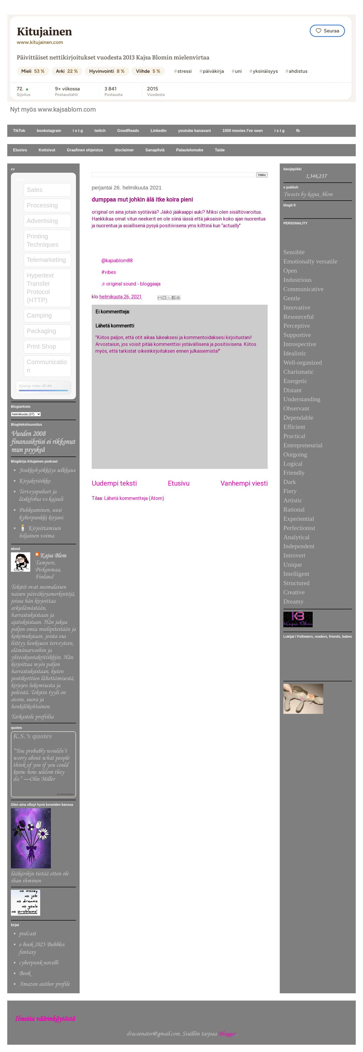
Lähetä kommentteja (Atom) (134, 498)
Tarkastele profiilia (32, 716)
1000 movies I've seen (242, 131)
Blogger (226, 1033)
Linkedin (158, 131)
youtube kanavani (194, 131)
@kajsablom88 (117, 260)
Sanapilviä (155, 150)
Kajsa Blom (53, 555)
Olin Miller (42, 779)
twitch (100, 131)
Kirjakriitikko (34, 481)
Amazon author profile (44, 984)
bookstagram (49, 131)
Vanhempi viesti (244, 483)
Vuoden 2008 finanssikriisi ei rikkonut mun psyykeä (43, 442)
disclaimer (124, 150)
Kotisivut (47, 150)
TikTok (19, 131)
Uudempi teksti (114, 483)
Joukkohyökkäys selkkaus (47, 470)
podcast (27, 933)
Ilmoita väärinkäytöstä (45, 1019)
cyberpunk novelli (38, 962)
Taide (220, 150)
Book (24, 973)
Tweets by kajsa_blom (308, 194)
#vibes (108, 272)
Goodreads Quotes (65, 794)
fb (298, 131)
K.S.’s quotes (32, 736)
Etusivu (20, 150)
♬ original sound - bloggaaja (130, 284)
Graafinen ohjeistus (85, 150)
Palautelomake (189, 150)
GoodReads (128, 131)
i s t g (78, 131)
